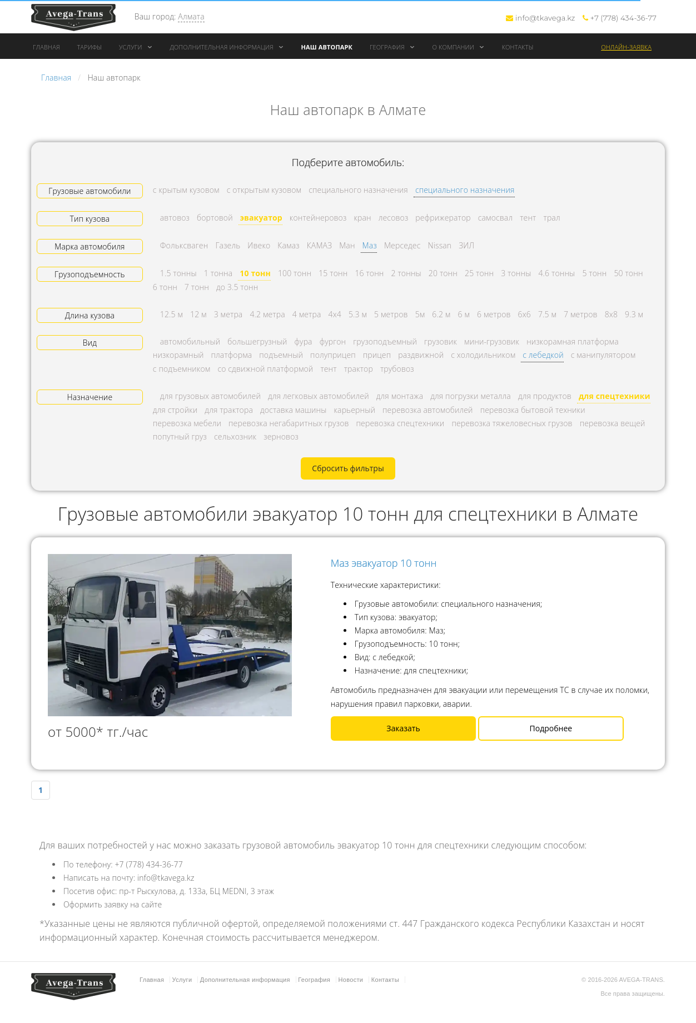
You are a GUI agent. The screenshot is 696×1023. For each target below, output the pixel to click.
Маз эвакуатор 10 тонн (384, 563)
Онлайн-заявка (626, 47)
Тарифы (89, 47)
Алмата (191, 16)
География (392, 47)
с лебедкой (543, 355)
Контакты (518, 47)
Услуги (136, 47)
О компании (458, 47)
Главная (46, 47)
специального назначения (465, 189)
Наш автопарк (327, 47)
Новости (350, 979)
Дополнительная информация (227, 47)
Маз (369, 245)
